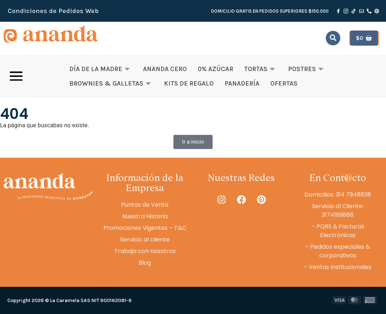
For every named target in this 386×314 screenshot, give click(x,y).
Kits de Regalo (189, 83)
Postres (306, 69)
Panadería (242, 83)
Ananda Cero (165, 69)
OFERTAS (283, 83)
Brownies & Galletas (110, 83)
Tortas (259, 69)
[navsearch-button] (333, 38)
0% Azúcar (215, 69)
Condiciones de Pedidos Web (53, 11)
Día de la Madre (99, 69)
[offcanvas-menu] (16, 76)
